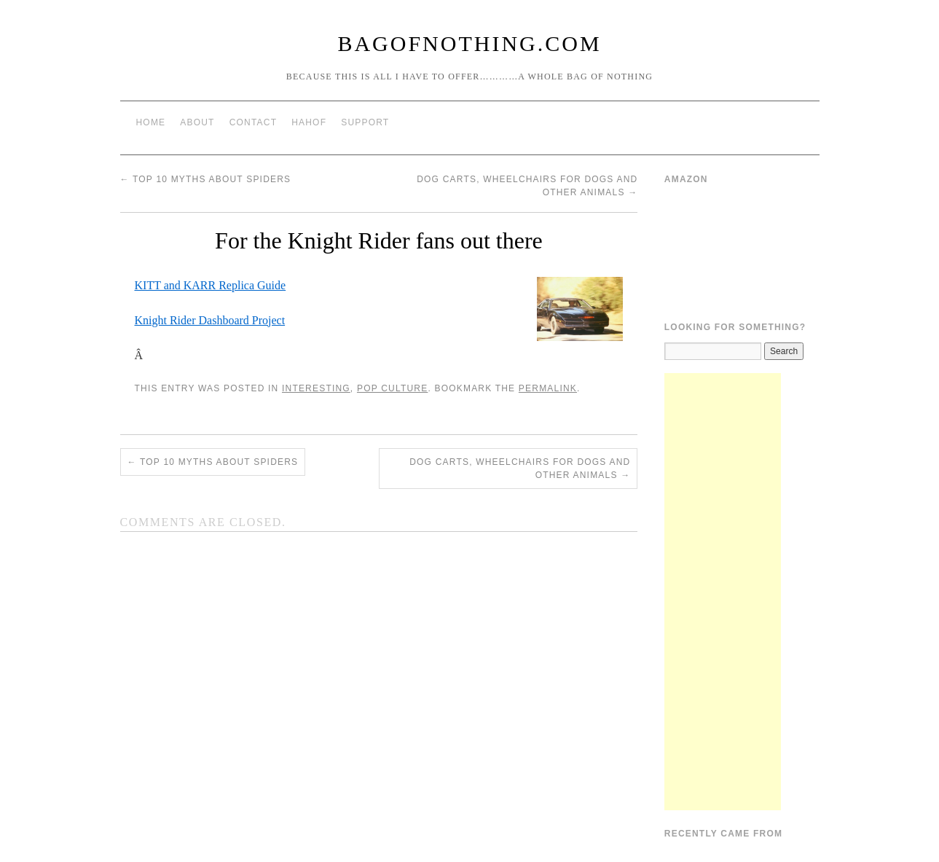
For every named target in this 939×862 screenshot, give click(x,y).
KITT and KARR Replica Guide (210, 285)
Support (365, 122)
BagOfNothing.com (469, 43)
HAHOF (308, 122)
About (197, 122)
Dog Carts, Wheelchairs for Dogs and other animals (519, 468)
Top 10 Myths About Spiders (205, 179)
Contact (253, 122)
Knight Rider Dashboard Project (210, 320)
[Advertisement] (722, 591)
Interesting (316, 388)
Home (151, 122)
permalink (548, 388)
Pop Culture (392, 388)
